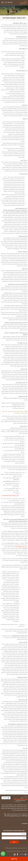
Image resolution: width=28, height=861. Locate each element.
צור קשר (14, 859)
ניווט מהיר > (24, 823)
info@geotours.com (21, 547)
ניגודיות (6, 798)
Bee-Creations (17, 851)
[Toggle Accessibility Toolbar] (25, 854)
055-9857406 (8, 2)
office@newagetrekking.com (10, 495)
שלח (14, 842)
